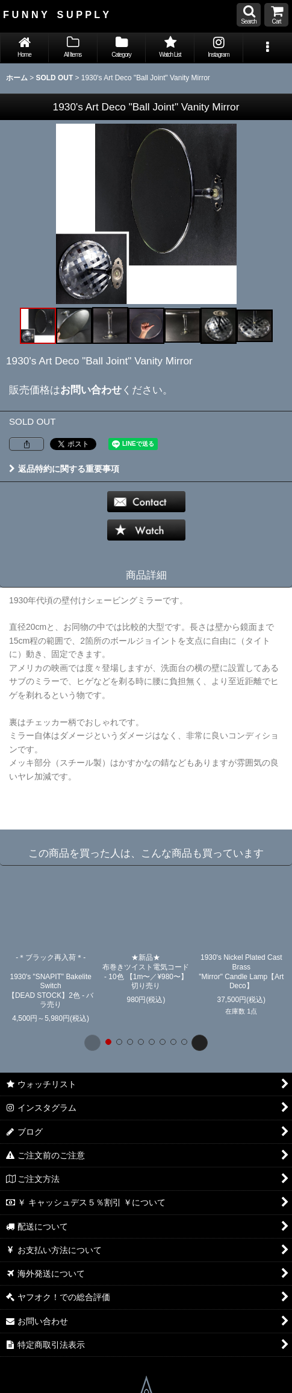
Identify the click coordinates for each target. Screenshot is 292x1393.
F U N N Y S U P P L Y (56, 14)
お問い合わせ (91, 390)
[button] (249, 15)
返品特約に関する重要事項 (64, 469)
